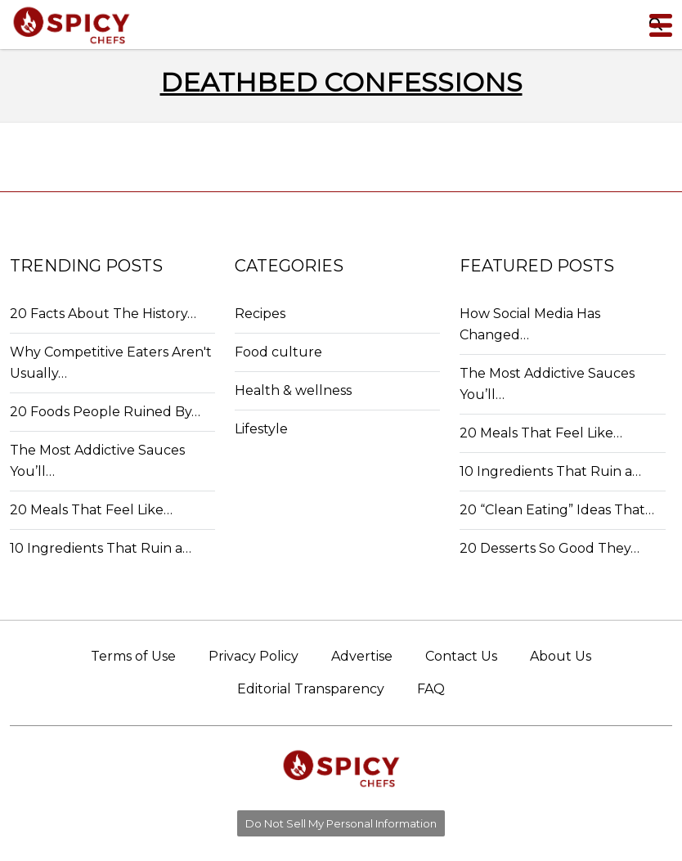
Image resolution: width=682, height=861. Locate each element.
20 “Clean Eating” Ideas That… (557, 510)
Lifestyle (261, 429)
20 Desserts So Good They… (549, 548)
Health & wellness (293, 390)
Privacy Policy (253, 656)
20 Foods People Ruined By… (105, 411)
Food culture (278, 352)
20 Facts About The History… (103, 313)
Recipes (260, 313)
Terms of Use (133, 656)
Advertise (362, 656)
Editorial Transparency (310, 689)
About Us (560, 656)
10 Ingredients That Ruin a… (100, 548)
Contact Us (461, 656)
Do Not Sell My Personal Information (341, 823)
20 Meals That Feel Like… (91, 510)
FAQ (431, 689)
